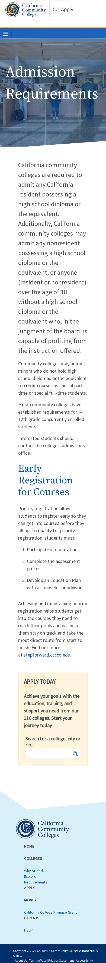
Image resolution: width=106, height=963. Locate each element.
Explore (30, 876)
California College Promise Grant (50, 912)
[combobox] (53, 753)
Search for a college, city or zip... (52, 741)
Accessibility (84, 960)
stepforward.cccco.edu (47, 655)
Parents (32, 918)
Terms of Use (37, 960)
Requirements (35, 882)
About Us (21, 960)
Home (29, 846)
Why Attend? (34, 870)
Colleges (33, 858)
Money (30, 900)
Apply (29, 887)
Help (28, 930)
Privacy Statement (61, 960)
